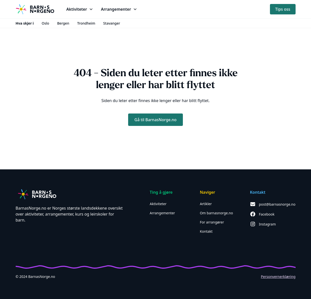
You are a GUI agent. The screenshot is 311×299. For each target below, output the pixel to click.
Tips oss (282, 9)
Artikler (206, 203)
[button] (79, 9)
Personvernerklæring (278, 276)
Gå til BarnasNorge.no (155, 119)
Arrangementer (162, 213)
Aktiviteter (158, 203)
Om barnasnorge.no (216, 213)
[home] (35, 9)
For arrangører (212, 222)
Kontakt (206, 231)
